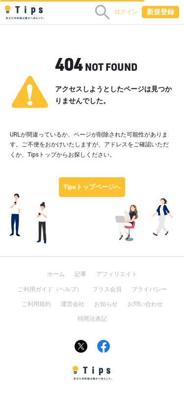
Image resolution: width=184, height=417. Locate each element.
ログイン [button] (126, 11)
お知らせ (106, 304)
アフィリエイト (116, 274)
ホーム (56, 274)
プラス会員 (107, 289)
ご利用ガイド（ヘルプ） (50, 289)
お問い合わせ (145, 304)
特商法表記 (92, 318)
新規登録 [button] (160, 12)
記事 (80, 274)
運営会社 (72, 304)
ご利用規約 (36, 304)
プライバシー (149, 289)
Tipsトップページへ (92, 187)
